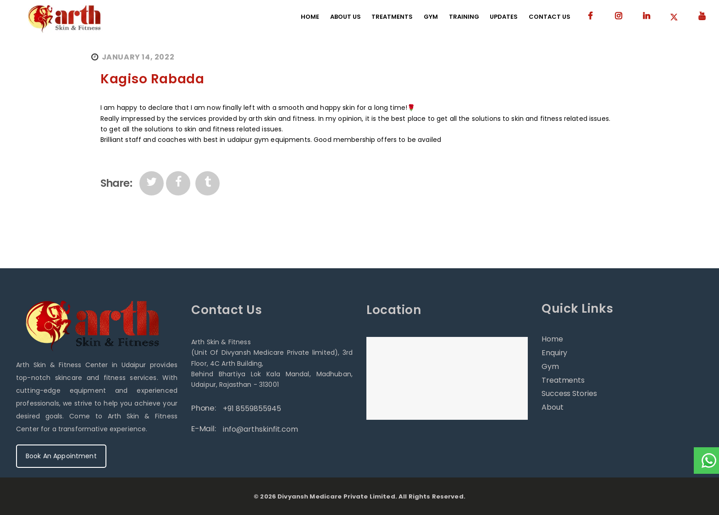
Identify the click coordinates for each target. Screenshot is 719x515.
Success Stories (569, 393)
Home (552, 339)
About (553, 407)
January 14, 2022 (138, 57)
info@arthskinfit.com (260, 429)
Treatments (563, 380)
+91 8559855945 (252, 408)
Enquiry (554, 352)
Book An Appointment (61, 456)
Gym (550, 366)
